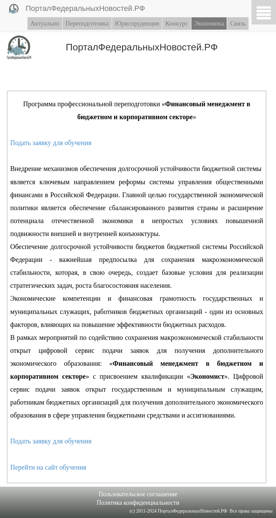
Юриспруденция (137, 23)
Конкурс (176, 23)
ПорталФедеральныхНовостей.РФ (77, 9)
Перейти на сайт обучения (48, 467)
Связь (237, 23)
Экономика (209, 23)
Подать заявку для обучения (50, 142)
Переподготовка (87, 23)
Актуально (44, 23)
